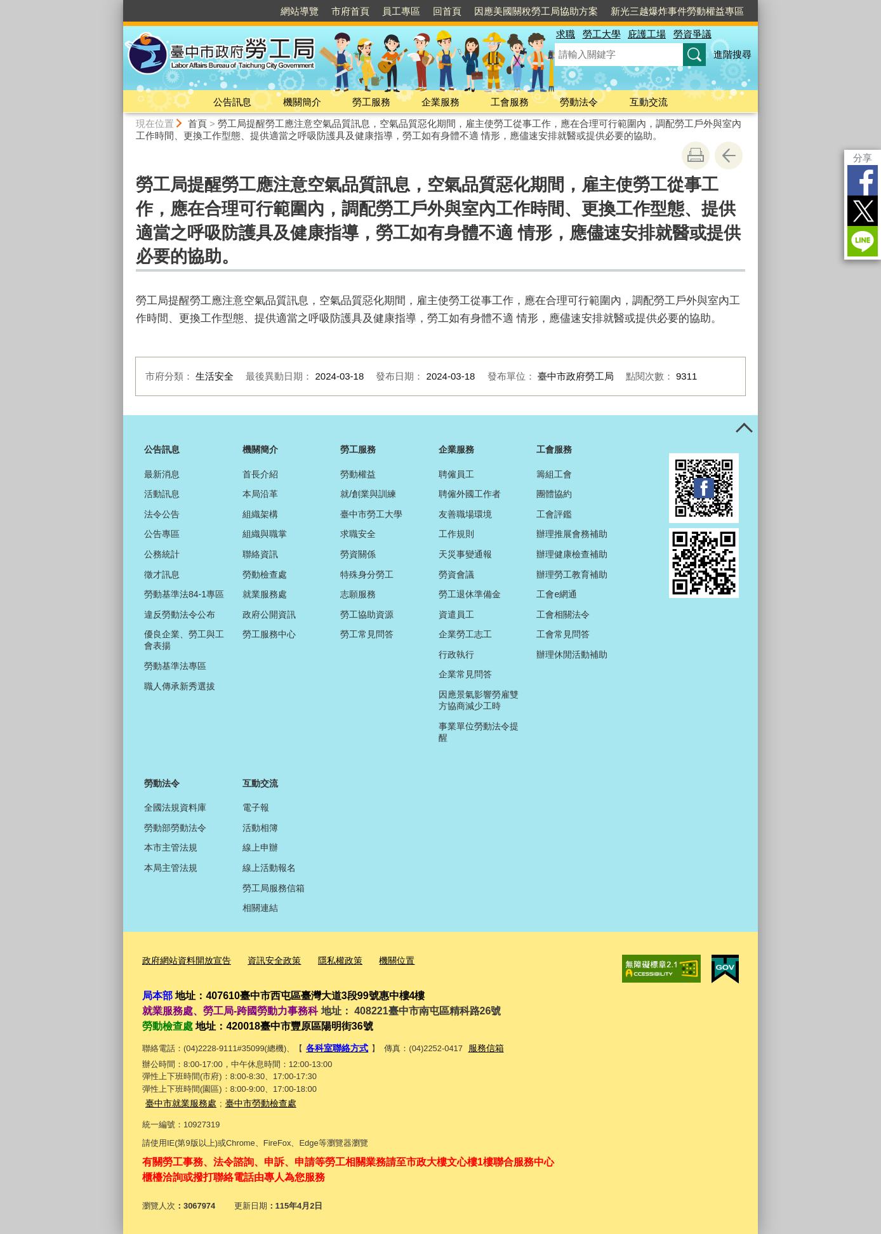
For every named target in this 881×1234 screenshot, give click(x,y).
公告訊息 (232, 101)
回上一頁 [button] (729, 155)
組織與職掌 (264, 534)
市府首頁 (350, 11)
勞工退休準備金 (470, 594)
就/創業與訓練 (368, 494)
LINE (862, 241)
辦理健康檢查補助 (571, 554)
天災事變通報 (465, 554)
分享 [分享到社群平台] (862, 158)
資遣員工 (456, 614)
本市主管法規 (170, 847)
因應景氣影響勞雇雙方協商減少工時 (479, 700)
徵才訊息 (162, 574)
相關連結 (260, 908)
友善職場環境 (465, 514)
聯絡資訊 (260, 554)
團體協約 (554, 494)
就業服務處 (264, 594)
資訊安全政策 (266, 960)
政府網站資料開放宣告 (183, 960)
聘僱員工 (456, 474)
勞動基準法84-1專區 (184, 594)
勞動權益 (358, 474)
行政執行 (456, 654)
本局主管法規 (170, 868)
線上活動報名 (269, 868)
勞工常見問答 (367, 634)
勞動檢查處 (264, 574)
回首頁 (447, 11)
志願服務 (358, 594)
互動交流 (649, 101)
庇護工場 (647, 34)
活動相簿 (260, 828)
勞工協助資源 (367, 614)
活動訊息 (162, 494)
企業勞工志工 (465, 634)
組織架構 (260, 514)
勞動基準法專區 (175, 666)
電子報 (255, 807)
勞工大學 (602, 34)
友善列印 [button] (696, 155)
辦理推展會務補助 (571, 534)
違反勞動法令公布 (179, 614)
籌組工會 (554, 474)
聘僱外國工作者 (470, 494)
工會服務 (510, 101)
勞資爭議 (692, 34)
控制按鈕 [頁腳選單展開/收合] (744, 429)
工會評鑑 (554, 514)
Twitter (862, 211)
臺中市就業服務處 (178, 1101)
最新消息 (162, 474)
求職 (565, 34)
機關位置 (382, 960)
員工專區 (401, 11)
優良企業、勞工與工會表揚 (184, 640)
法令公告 (162, 514)
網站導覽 (300, 11)
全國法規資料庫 (175, 807)
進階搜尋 (732, 54)
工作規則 (456, 534)
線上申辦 (260, 847)
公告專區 (162, 534)
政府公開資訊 (269, 614)
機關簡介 (302, 101)
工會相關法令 (563, 614)
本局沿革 (260, 494)
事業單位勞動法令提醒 (479, 732)
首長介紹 (260, 474)
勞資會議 (456, 574)
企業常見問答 (465, 674)
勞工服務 (371, 101)
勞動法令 (579, 101)
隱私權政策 (328, 960)
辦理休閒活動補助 (571, 654)
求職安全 (358, 534)
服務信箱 (480, 1047)
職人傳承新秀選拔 (179, 686)
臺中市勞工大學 (371, 514)
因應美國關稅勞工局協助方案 (536, 11)
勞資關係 (358, 554)
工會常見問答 (563, 634)
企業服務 (440, 101)
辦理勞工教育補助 (571, 574)
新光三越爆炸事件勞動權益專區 (677, 11)
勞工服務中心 (269, 634)
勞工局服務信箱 (273, 888)
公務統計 (162, 554)
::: (118, 5)
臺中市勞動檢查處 (253, 1101)
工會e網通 (556, 594)
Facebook (862, 180)
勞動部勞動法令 (175, 828)
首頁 (197, 123)
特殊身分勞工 (367, 574)
